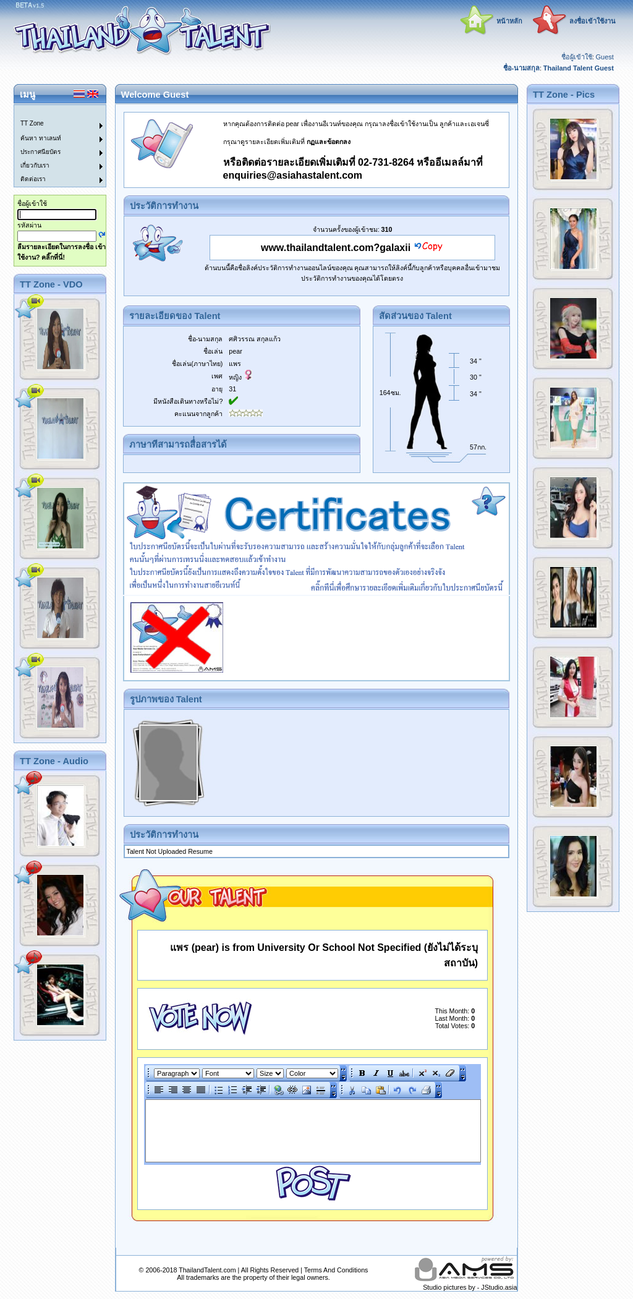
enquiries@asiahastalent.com (292, 175)
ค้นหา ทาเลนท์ (40, 138)
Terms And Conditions (336, 1270)
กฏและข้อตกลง (328, 141)
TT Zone (32, 123)
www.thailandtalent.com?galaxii (335, 247)
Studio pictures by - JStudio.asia (470, 1287)
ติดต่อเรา (33, 179)
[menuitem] (52, 112)
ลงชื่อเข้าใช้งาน (592, 21)
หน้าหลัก (509, 21)
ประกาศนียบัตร (40, 151)
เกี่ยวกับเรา (34, 165)
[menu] (52, 146)
